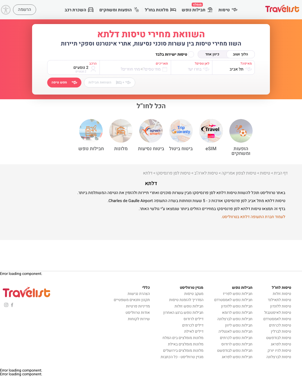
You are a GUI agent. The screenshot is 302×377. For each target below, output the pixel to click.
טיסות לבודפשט (278, 338)
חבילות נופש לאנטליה (235, 332)
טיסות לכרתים (280, 325)
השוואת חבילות (109, 82)
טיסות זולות (282, 294)
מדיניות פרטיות (138, 306)
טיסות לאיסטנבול (277, 312)
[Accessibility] (6, 10)
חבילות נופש (197, 7)
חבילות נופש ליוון (238, 325)
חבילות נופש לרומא (237, 312)
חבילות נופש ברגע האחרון (183, 312)
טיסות (227, 10)
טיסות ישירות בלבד (174, 54)
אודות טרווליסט (138, 312)
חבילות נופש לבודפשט (234, 350)
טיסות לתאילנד (279, 300)
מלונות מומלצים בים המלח (183, 338)
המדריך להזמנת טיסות (186, 300)
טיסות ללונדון (280, 306)
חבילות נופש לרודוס (236, 344)
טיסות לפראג (281, 344)
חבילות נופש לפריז (237, 294)
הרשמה (24, 9)
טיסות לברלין (281, 332)
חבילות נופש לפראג (237, 357)
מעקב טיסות (193, 294)
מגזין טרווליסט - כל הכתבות (182, 357)
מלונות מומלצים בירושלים (183, 350)
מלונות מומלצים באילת (185, 344)
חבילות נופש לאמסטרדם (233, 300)
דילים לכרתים (192, 325)
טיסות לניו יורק (279, 350)
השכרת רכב (79, 10)
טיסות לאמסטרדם (277, 319)
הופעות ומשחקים (119, 10)
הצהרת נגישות (139, 294)
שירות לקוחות (139, 319)
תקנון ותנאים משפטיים (132, 300)
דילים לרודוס (193, 319)
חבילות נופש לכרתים (236, 338)
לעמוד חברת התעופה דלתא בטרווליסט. (253, 217)
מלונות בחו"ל (160, 10)
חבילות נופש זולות (189, 306)
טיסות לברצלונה (278, 357)
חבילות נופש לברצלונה (234, 319)
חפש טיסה (64, 82)
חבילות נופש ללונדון (236, 306)
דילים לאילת (193, 332)
